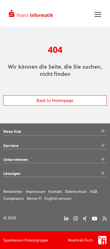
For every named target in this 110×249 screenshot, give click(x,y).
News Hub (55, 131)
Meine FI (34, 198)
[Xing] (85, 218)
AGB (93, 191)
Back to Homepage (55, 100)
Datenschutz (76, 191)
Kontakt (55, 191)
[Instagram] (76, 218)
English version (57, 198)
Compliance (13, 198)
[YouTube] (94, 218)
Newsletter (13, 191)
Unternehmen (55, 159)
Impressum (35, 191)
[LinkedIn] (66, 218)
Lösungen (55, 173)
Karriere (55, 145)
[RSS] (105, 218)
